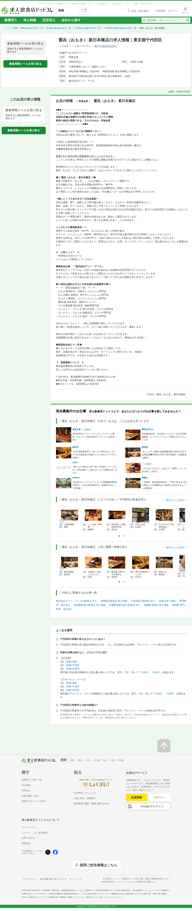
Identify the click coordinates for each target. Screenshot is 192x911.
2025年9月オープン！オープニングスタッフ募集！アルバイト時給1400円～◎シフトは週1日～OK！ (94, 437)
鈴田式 (75, 447)
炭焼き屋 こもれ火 (81, 429)
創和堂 (145, 447)
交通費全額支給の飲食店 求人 (124, 605)
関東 (15, 28)
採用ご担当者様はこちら (98, 864)
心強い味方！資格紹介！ (86, 798)
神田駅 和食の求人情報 (156, 605)
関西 (72, 760)
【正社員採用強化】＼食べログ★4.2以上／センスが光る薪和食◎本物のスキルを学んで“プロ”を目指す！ (94, 454)
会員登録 (136, 797)
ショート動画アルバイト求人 (100, 897)
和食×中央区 (73, 665)
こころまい (147, 464)
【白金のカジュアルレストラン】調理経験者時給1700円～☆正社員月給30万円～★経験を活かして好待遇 (94, 485)
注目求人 (48, 20)
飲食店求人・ (136, 890)
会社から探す (71, 20)
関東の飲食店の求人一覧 (32, 28)
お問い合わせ (28, 838)
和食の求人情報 (167, 601)
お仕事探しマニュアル (85, 793)
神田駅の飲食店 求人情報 (114, 601)
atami (75, 462)
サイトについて (29, 827)
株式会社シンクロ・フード (118, 882)
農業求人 (68, 897)
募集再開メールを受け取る (25, 63)
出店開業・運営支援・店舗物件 (62, 890)
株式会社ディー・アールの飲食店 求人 (76, 601)
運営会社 (26, 843)
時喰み (145, 478)
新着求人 (10, 20)
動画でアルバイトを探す (34, 801)
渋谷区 (156, 672)
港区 (119, 672)
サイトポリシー (30, 879)
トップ (7, 28)
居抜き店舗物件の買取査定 (72, 894)
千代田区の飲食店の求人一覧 (87, 28)
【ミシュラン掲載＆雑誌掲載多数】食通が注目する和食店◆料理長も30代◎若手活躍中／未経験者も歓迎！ (164, 454)
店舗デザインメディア (44, 897)
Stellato (76, 478)
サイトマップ (75, 879)
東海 (80, 760)
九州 (88, 760)
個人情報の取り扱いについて (53, 879)
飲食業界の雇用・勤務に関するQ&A (91, 803)
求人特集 (29, 20)
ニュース (26, 832)
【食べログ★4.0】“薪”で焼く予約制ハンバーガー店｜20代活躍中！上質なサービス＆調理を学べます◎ (94, 470)
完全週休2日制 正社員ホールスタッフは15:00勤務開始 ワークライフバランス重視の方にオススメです (164, 437)
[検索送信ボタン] (187, 20)
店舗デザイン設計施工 (102, 890)
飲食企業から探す (30, 796)
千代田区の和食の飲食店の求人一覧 (120, 28)
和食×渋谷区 (73, 668)
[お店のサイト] (79, 52)
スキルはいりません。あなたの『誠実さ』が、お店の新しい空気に (164, 470)
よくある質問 (40, 832)
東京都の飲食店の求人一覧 (59, 28)
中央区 (144, 672)
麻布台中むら (148, 429)
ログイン (159, 797)
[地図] (127, 76)
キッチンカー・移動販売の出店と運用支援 (119, 894)
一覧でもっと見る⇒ (175, 500)
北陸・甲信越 (117, 760)
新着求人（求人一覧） (33, 779)
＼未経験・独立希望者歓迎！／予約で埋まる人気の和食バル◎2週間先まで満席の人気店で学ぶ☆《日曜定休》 (164, 485)
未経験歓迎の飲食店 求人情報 (89, 605)
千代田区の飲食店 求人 (143, 601)
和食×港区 (71, 661)
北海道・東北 (100, 760)
